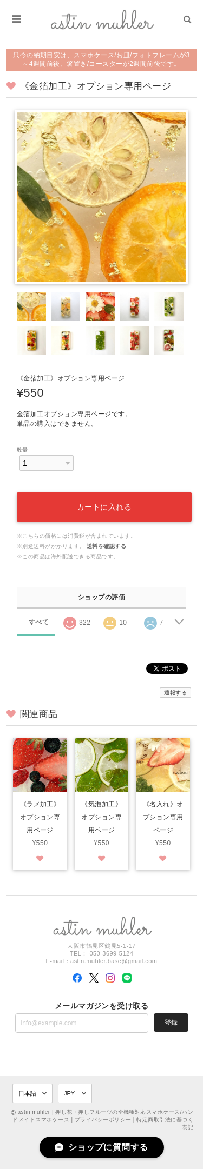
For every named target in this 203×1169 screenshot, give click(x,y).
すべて (39, 622)
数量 (22, 450)
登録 (171, 1022)
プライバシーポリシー (103, 1120)
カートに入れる (104, 507)
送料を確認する (106, 546)
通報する (175, 693)
